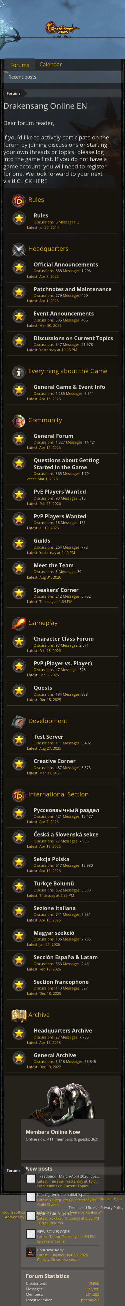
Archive (39, 1014)
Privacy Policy (111, 1207)
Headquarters (48, 248)
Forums (19, 65)
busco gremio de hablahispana (63, 1194)
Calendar (51, 64)
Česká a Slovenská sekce (66, 834)
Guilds (42, 540)
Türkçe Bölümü (54, 883)
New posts (39, 1169)
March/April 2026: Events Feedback (78, 1176)
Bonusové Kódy (50, 1249)
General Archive (55, 1055)
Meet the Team (54, 565)
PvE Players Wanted (60, 491)
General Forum (53, 436)
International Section (58, 794)
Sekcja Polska (52, 859)
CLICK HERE (32, 181)
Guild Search (48, 1204)
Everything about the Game (67, 371)
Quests (43, 687)
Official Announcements (66, 264)
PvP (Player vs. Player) (63, 663)
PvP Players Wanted (60, 516)
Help (118, 1198)
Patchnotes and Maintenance (73, 289)
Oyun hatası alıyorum (55, 1213)
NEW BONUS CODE (53, 1231)
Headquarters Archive (63, 1030)
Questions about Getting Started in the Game (66, 464)
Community (45, 420)
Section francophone (61, 982)
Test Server (48, 736)
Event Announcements (64, 313)
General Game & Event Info (69, 387)
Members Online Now (53, 1132)
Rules (36, 199)
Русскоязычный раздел (66, 810)
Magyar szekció (54, 932)
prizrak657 (90, 1299)
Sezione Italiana (55, 908)
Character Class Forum (64, 638)
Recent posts (22, 77)
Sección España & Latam (66, 957)
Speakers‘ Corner (56, 590)
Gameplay (43, 622)
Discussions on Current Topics (73, 338)
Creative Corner (55, 761)
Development (47, 720)
